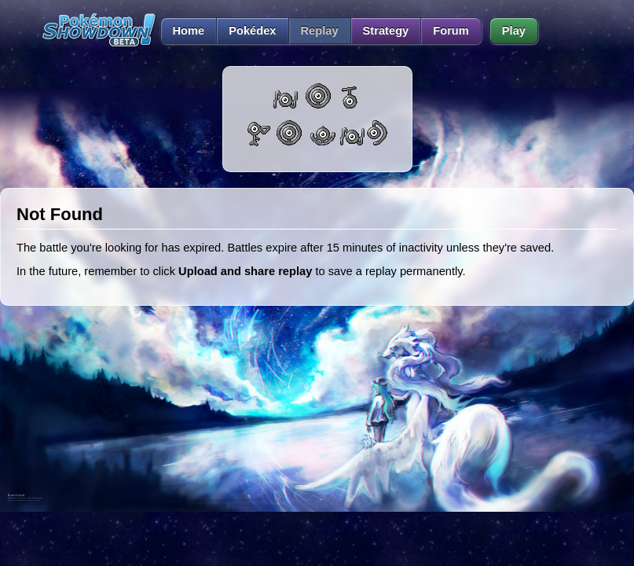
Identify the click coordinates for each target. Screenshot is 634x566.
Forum (451, 30)
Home (182, 30)
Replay (320, 30)
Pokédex (252, 30)
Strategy (386, 30)
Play (514, 30)
